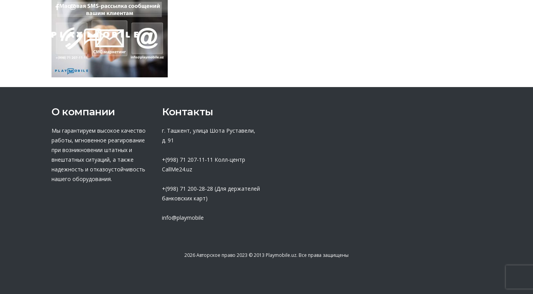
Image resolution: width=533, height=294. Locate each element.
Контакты (461, 36)
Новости (411, 36)
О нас (205, 36)
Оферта (301, 36)
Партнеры (251, 36)
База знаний (356, 36)
